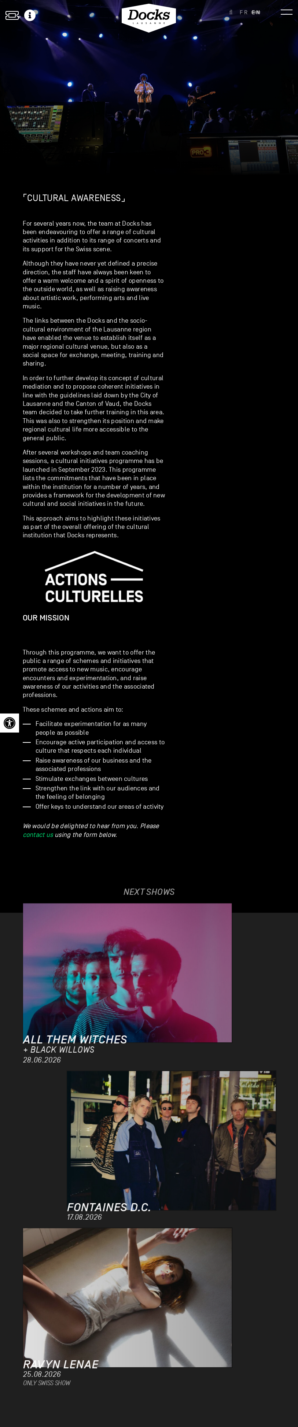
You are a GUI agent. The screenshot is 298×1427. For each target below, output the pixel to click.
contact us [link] (38, 835)
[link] (9, 723)
